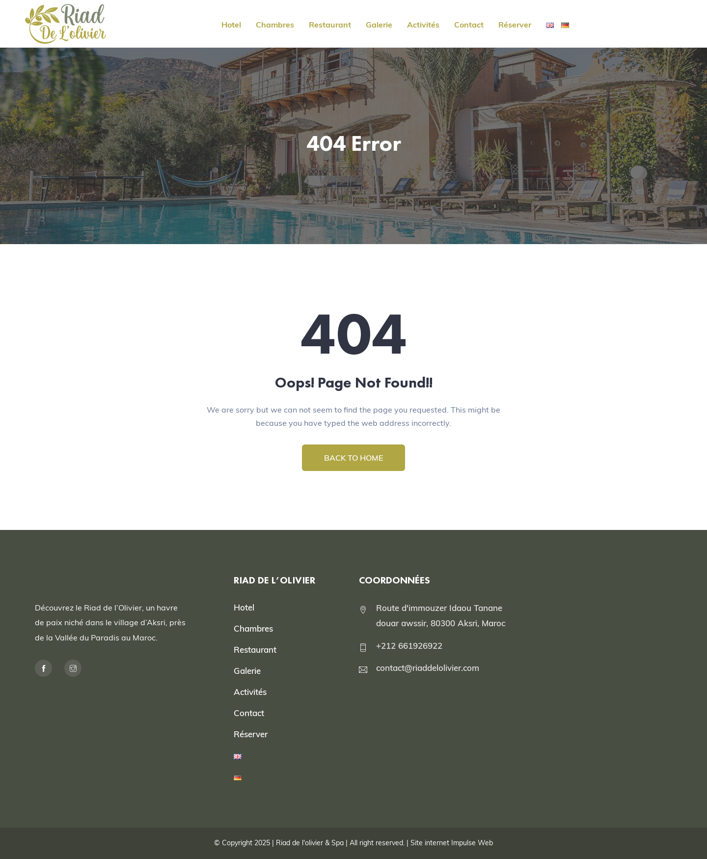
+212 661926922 (409, 645)
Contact (469, 24)
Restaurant (330, 24)
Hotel (231, 24)
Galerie (379, 24)
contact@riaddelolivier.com (427, 668)
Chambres (275, 24)
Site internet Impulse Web (451, 842)
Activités (423, 24)
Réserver (514, 24)
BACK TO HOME (353, 458)
